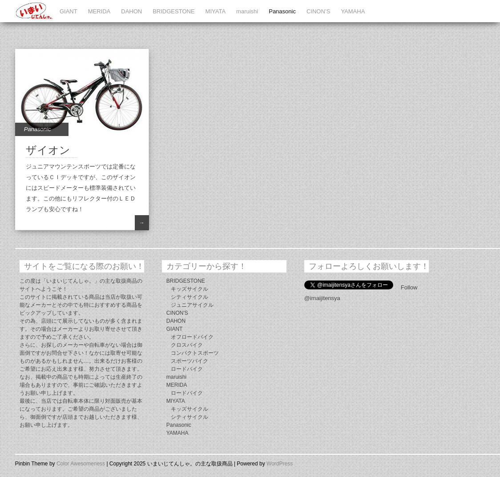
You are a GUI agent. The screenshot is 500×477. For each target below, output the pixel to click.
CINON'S (177, 313)
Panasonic (282, 11)
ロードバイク (187, 369)
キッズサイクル (189, 289)
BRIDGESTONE (173, 11)
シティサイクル (189, 297)
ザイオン (48, 150)
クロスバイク (187, 345)
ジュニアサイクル (192, 305)
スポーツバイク (189, 361)
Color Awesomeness (80, 464)
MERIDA (99, 11)
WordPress (279, 464)
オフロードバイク (192, 337)
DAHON (131, 11)
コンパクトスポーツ (195, 353)
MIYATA (216, 11)
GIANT (68, 11)
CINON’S (318, 11)
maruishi (247, 11)
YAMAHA (353, 11)
